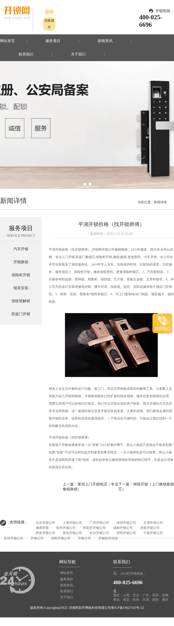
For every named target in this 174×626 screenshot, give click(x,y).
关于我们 (78, 54)
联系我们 (26, 54)
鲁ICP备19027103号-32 (127, 608)
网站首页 (7, 41)
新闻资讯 (105, 41)
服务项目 (52, 41)
